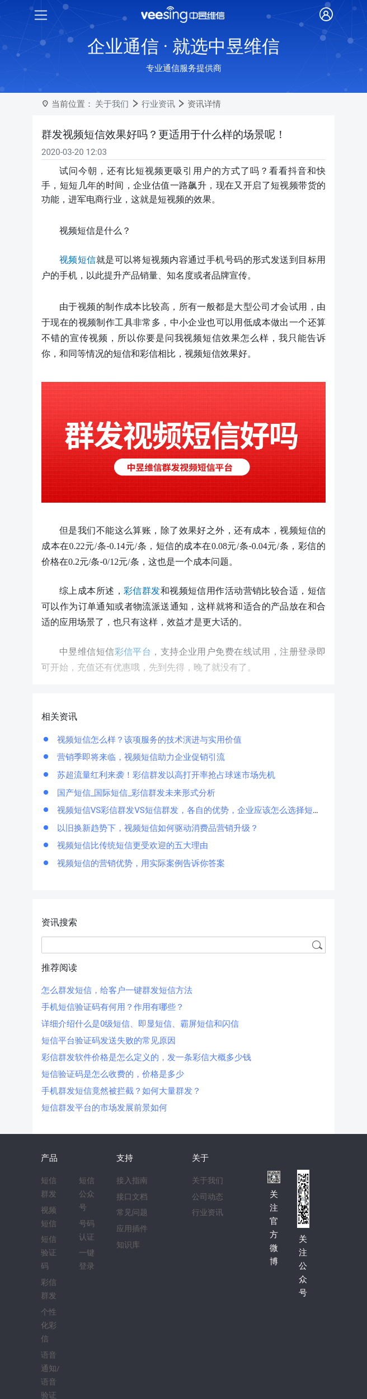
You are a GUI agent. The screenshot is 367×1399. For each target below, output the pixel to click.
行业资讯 (158, 104)
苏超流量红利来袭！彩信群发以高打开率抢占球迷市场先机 (165, 775)
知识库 (128, 1244)
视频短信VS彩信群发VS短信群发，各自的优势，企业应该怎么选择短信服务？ (200, 810)
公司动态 (207, 1196)
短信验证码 (49, 1252)
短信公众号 (87, 1194)
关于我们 (112, 104)
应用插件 (132, 1228)
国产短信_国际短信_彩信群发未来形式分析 (135, 793)
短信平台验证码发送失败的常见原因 (108, 1041)
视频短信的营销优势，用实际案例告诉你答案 (140, 863)
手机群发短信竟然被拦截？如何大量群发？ (121, 1091)
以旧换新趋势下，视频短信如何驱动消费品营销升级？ (156, 828)
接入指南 (132, 1180)
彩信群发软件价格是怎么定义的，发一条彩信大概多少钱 (146, 1057)
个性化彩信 (49, 1325)
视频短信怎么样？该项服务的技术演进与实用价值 (148, 740)
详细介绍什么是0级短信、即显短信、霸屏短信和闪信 (140, 1024)
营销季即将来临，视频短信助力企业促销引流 (140, 757)
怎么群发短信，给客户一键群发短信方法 (116, 990)
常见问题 (132, 1212)
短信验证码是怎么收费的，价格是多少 (112, 1074)
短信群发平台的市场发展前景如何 (104, 1108)
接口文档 (132, 1196)
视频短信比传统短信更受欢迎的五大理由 (131, 845)
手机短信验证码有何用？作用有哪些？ (112, 1007)
